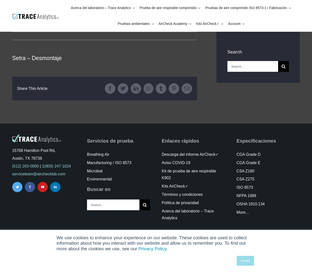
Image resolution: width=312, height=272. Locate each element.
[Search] (283, 66)
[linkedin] (55, 187)
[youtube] (43, 187)
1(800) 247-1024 (56, 166)
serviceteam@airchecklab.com (38, 174)
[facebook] (30, 187)
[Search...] (252, 66)
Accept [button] (245, 260)
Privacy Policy (152, 248)
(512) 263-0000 (25, 166)
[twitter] (17, 187)
